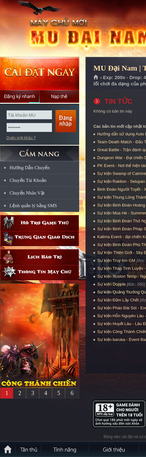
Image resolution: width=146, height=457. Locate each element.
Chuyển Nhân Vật (27, 192)
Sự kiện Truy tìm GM (116, 260)
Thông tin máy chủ (39, 272)
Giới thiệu (114, 449)
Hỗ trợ (39, 223)
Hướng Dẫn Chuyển (30, 167)
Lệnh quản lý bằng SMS (33, 205)
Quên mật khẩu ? (21, 138)
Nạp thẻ (59, 96)
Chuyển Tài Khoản (28, 180)
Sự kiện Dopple (111, 284)
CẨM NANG (39, 150)
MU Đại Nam (45, 29)
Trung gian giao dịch (39, 238)
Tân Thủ (28, 449)
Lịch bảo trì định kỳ (39, 257)
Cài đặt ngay (39, 73)
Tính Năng (65, 449)
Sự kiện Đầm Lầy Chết (118, 300)
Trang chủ (96, 77)
